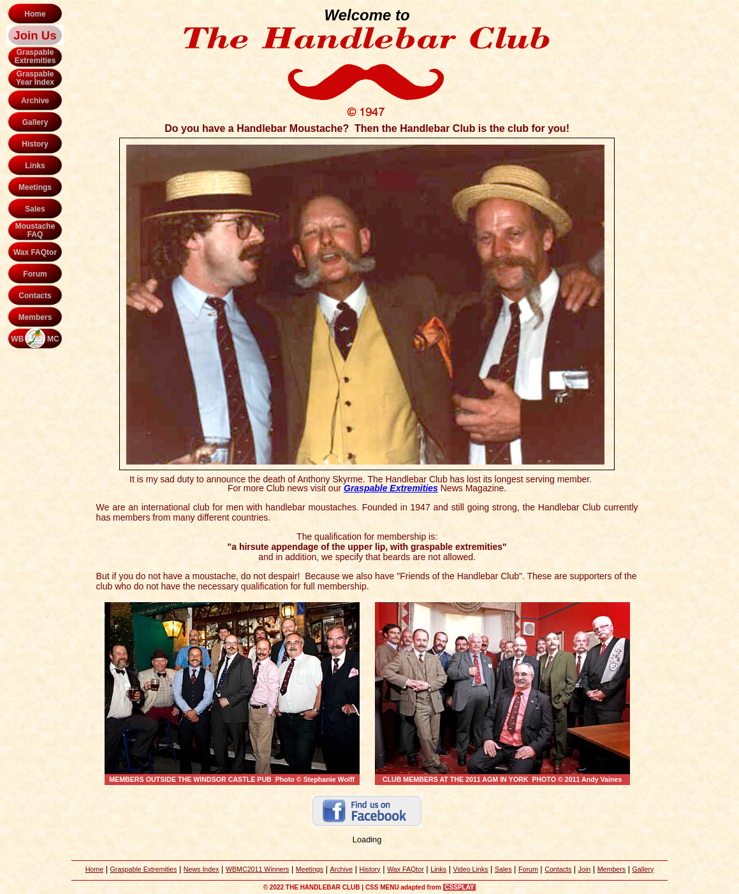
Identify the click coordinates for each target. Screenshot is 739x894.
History (35, 144)
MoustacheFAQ (35, 230)
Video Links (470, 869)
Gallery (35, 122)
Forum (35, 274)
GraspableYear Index (35, 78)
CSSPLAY (459, 887)
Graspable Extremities (143, 869)
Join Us (34, 35)
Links (35, 165)
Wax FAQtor (35, 252)
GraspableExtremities (35, 56)
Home (34, 14)
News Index (201, 869)
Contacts (34, 295)
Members (35, 317)
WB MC (35, 339)
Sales (35, 209)
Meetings (35, 187)
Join (584, 869)
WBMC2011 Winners (257, 869)
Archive (35, 100)
